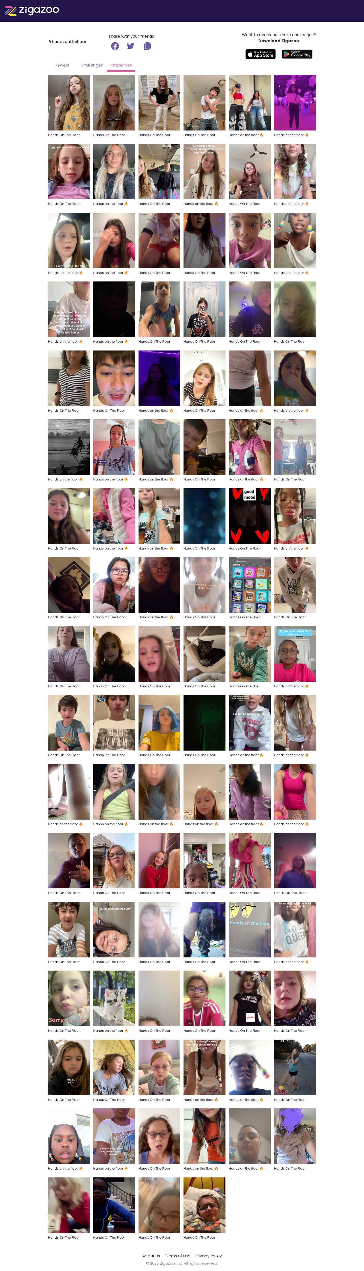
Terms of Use (177, 1256)
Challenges (92, 65)
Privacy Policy (208, 1256)
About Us (151, 1256)
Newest (62, 65)
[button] (147, 46)
